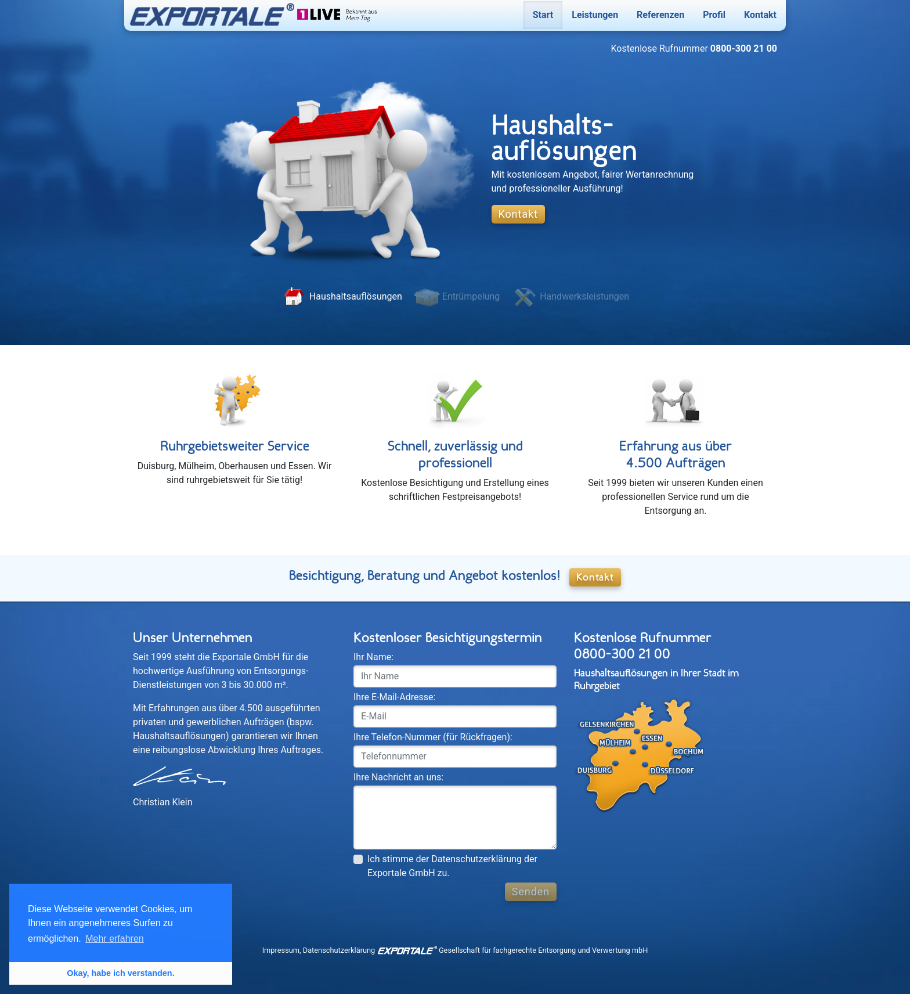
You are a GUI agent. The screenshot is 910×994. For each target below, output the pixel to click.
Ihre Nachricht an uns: (398, 777)
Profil (714, 14)
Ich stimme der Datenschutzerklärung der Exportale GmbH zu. (452, 865)
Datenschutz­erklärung (339, 950)
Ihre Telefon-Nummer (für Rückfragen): (432, 737)
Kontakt (760, 14)
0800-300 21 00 (622, 653)
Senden (531, 891)
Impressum (280, 950)
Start (543, 14)
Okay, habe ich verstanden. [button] (120, 973)
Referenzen (660, 14)
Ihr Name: (373, 656)
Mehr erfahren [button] (114, 938)
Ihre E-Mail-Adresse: (394, 697)
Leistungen (595, 14)
